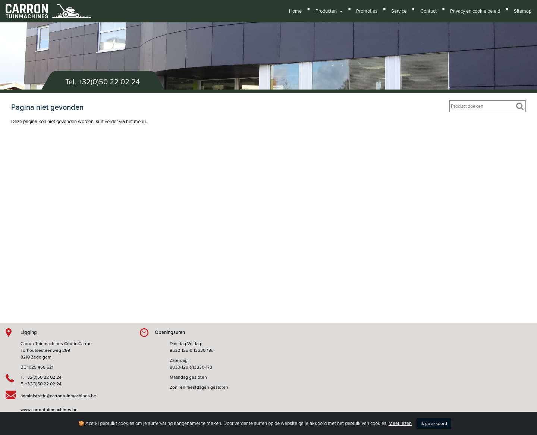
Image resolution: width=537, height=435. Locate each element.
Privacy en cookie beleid (475, 11)
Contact (428, 11)
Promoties (366, 11)
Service (398, 11)
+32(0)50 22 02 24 (109, 82)
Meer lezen (400, 423)
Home (295, 11)
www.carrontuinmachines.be (49, 409)
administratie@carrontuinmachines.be (58, 395)
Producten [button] (329, 11)
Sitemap (522, 11)
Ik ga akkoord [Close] (434, 423)
